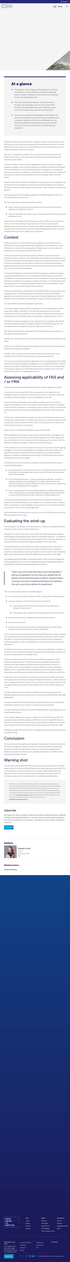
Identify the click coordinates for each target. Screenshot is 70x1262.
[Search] (67, 6)
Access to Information (25, 1242)
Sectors (59, 1221)
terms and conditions (22, 795)
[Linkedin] (29, 1256)
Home (27, 1221)
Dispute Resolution (10, 869)
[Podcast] (36, 1256)
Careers (28, 1226)
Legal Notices (39, 1242)
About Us (44, 1221)
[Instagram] (26, 1256)
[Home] (6, 6)
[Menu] (58, 6)
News (58, 1228)
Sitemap (22, 1250)
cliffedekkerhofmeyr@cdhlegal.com (18, 799)
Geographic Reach (62, 1226)
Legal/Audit (23, 1245)
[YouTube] (32, 1256)
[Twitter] (23, 1256)
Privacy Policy (39, 1245)
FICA (37, 1247)
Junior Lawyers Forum (48, 1231)
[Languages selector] (64, 1)
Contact (28, 1228)
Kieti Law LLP (45, 1226)
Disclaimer (22, 1247)
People (28, 1223)
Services (59, 1223)
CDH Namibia (45, 1228)
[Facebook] (20, 1256)
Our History (44, 1223)
